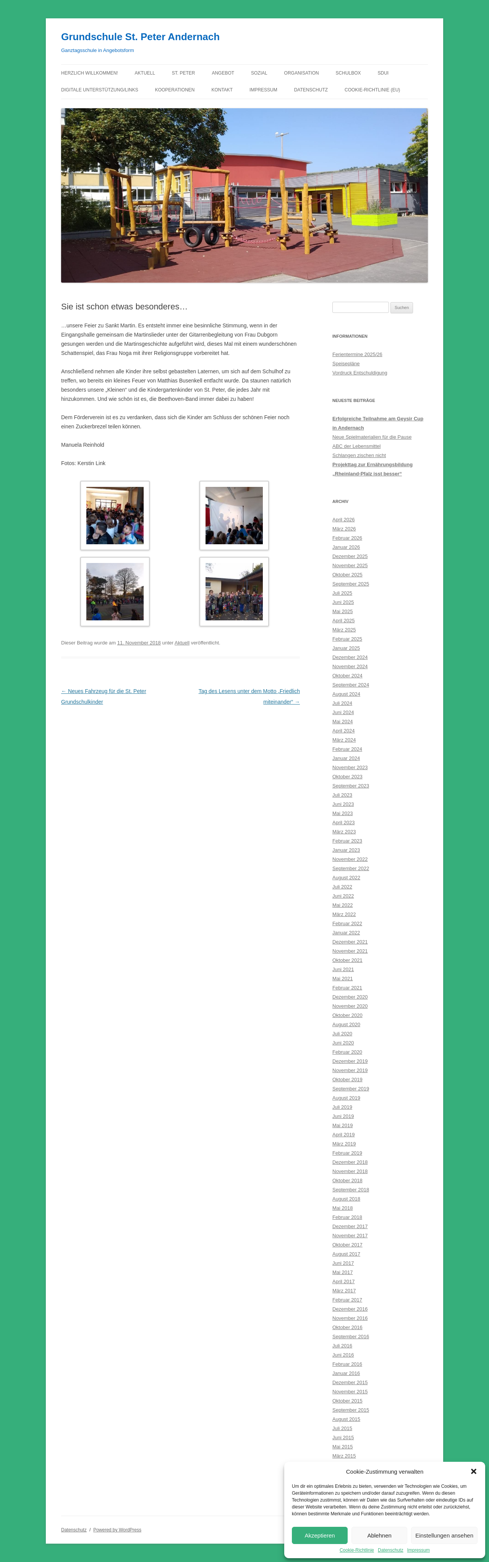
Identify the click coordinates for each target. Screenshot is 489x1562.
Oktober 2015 (347, 1401)
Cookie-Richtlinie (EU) (372, 90)
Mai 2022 (342, 905)
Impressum (418, 1550)
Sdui (383, 73)
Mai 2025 (342, 611)
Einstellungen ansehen (444, 1535)
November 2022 (350, 859)
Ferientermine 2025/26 (357, 354)
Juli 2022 (342, 887)
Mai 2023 (342, 813)
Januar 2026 (346, 547)
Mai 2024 (342, 721)
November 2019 (350, 1070)
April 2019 (343, 1134)
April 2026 (343, 519)
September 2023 (350, 786)
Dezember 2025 (350, 556)
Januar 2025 (346, 648)
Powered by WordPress (117, 1530)
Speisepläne (346, 363)
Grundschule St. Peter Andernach (140, 36)
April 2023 (343, 822)
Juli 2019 (342, 1107)
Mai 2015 (342, 1447)
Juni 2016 (343, 1355)
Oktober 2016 (347, 1327)
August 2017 (346, 1254)
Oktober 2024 (347, 675)
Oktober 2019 (347, 1079)
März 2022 (344, 914)
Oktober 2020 (347, 1015)
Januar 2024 (346, 758)
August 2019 (346, 1098)
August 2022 (346, 877)
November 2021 (350, 951)
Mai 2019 (342, 1125)
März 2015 (344, 1456)
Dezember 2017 (350, 1226)
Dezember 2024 (350, 657)
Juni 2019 (343, 1116)
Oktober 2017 (347, 1245)
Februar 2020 (347, 1052)
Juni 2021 (343, 969)
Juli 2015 (342, 1428)
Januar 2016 (346, 1373)
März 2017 (344, 1291)
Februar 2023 (347, 841)
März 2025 (344, 630)
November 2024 (350, 666)
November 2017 (350, 1235)
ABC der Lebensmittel (356, 446)
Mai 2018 (342, 1208)
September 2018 (350, 1190)
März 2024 (344, 740)
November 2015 (350, 1391)
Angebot (223, 73)
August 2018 (346, 1199)
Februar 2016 (347, 1364)
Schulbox (348, 73)
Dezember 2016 (350, 1309)
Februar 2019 (347, 1153)
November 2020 (350, 1006)
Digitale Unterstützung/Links (99, 90)
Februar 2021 (347, 988)
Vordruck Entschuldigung (359, 373)
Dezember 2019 (350, 1061)
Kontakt (222, 90)
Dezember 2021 (350, 942)
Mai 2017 (342, 1272)
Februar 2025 (347, 639)
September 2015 (350, 1410)
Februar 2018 (347, 1217)
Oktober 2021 (347, 960)
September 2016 (350, 1336)
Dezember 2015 (350, 1382)
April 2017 (343, 1281)
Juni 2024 (343, 712)
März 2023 (344, 832)
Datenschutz (390, 1550)
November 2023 (350, 767)
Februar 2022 (347, 923)
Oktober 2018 (347, 1180)
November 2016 (350, 1318)
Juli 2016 (342, 1346)
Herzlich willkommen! (89, 73)
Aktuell (145, 73)
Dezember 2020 (350, 997)
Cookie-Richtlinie (357, 1550)
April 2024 (343, 731)
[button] (474, 1471)
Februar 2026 (347, 538)
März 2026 (344, 529)
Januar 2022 (346, 933)
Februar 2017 (347, 1300)
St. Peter (183, 73)
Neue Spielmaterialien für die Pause (371, 437)
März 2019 (344, 1144)
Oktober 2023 (347, 776)
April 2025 (343, 620)
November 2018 (350, 1171)
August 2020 (346, 1024)
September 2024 (350, 685)
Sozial (259, 73)
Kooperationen (175, 90)
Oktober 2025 (347, 575)
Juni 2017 (343, 1263)
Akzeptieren (319, 1535)
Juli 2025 (342, 593)
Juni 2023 (343, 804)
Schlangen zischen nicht (359, 455)
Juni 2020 (343, 1043)
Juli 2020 (342, 1033)
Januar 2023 (346, 850)
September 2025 (350, 584)
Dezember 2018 (350, 1162)
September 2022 (350, 868)
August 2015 (346, 1419)
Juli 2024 (342, 703)
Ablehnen (379, 1535)
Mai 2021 (342, 978)
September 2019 (350, 1089)
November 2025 (350, 565)
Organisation (301, 73)
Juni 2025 (343, 602)
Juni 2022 (343, 896)
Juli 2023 (342, 795)
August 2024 (346, 694)
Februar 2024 (347, 749)
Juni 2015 (343, 1437)
